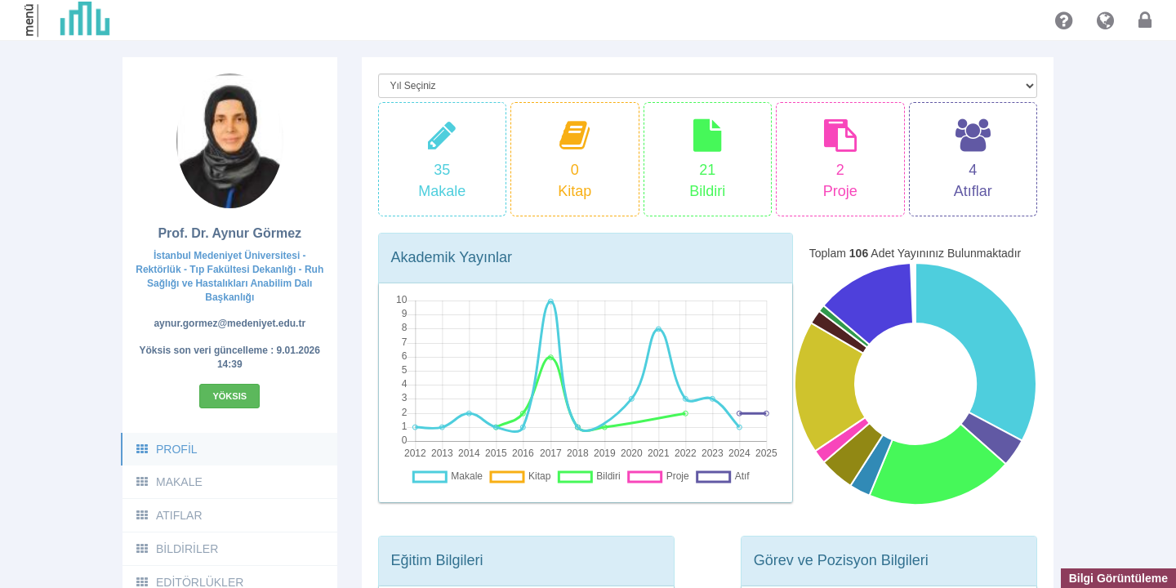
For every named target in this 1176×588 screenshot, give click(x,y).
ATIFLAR (169, 515)
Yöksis (229, 396)
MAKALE (169, 481)
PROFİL (166, 449)
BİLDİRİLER (176, 548)
